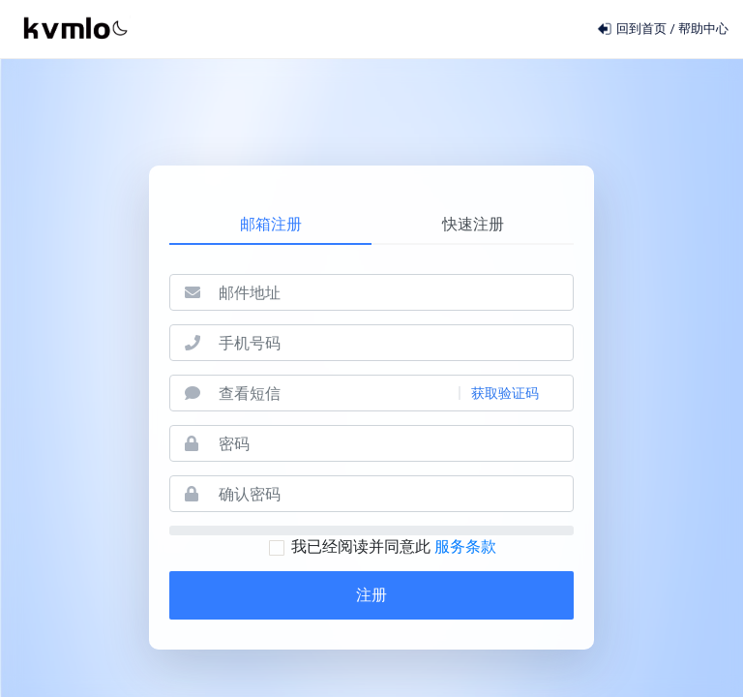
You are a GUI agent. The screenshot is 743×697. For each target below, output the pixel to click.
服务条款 (465, 546)
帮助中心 (703, 28)
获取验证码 (505, 393)
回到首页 (633, 28)
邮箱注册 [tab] (271, 224)
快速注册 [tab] (473, 224)
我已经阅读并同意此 (382, 546)
